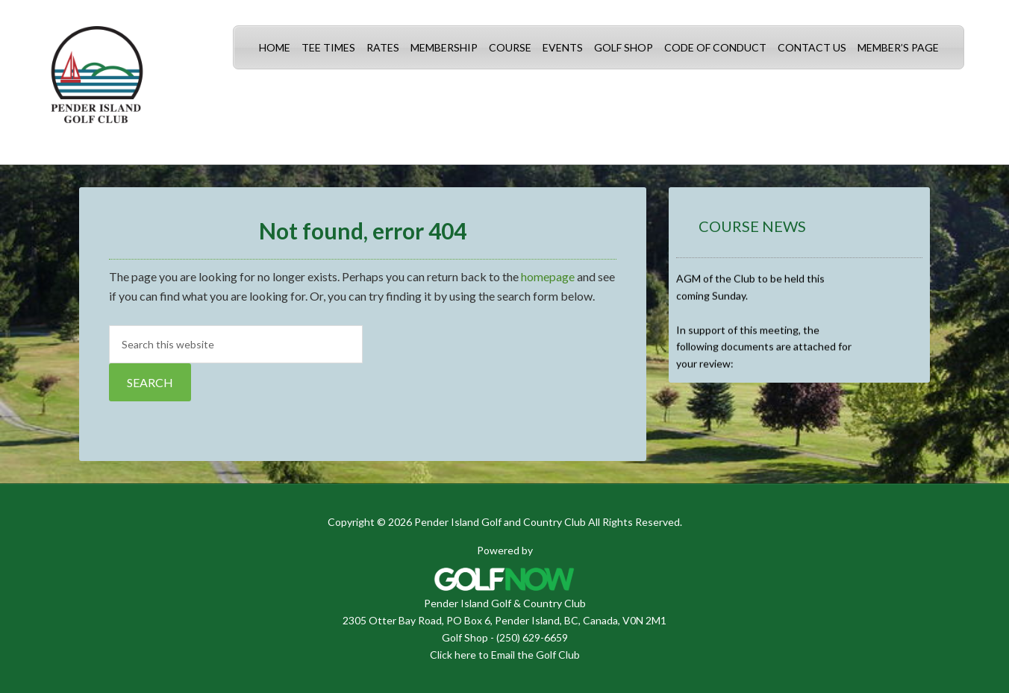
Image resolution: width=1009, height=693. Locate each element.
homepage (548, 276)
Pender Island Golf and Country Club (97, 82)
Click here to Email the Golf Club (505, 654)
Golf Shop (465, 637)
